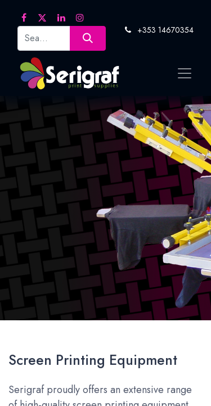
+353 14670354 (165, 30)
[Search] (87, 38)
